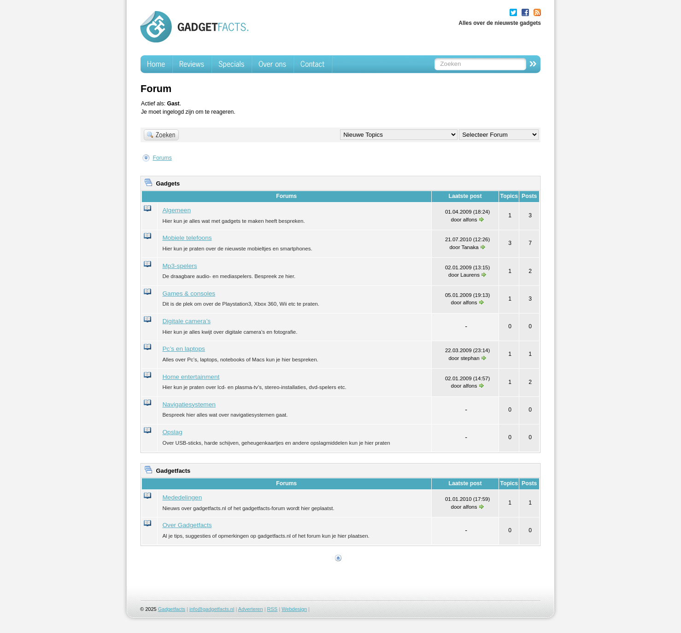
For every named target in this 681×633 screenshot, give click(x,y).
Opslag (172, 432)
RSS (272, 609)
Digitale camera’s (186, 321)
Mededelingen (182, 497)
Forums (162, 158)
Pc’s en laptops (183, 348)
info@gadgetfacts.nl (211, 609)
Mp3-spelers (179, 265)
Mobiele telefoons (186, 237)
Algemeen (176, 210)
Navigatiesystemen (189, 404)
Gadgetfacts (171, 609)
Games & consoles (188, 293)
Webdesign (294, 609)
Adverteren (250, 609)
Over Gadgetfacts (186, 525)
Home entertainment (190, 376)
